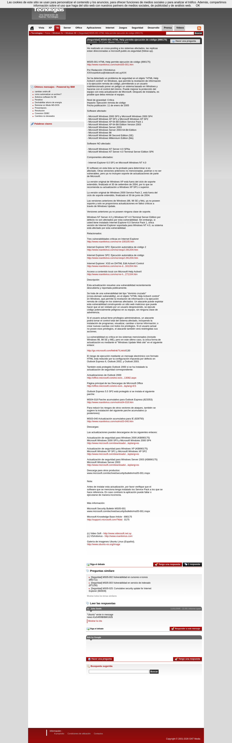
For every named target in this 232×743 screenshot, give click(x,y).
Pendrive (39, 100)
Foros (47, 33)
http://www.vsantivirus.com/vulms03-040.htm (110, 421)
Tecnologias (37, 33)
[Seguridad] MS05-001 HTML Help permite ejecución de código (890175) (110, 33)
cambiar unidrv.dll (42, 91)
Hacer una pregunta (184, 41)
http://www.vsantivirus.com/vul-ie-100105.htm (110, 241)
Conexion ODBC (42, 113)
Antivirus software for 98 (45, 97)
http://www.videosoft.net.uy (117, 533)
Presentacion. (41, 108)
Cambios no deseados (45, 116)
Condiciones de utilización (78, 733)
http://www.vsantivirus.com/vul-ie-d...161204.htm (112, 266)
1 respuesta (192, 564)
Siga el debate (96, 564)
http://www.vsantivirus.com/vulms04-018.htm (110, 402)
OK (198, 5)
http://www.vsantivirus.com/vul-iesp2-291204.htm (112, 249)
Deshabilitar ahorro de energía (48, 102)
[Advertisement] (57, 60)
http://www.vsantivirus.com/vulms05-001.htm (110, 64)
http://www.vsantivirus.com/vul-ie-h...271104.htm (112, 274)
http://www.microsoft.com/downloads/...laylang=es (113, 443)
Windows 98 (70, 33)
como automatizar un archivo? (48, 94)
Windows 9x (57, 33)
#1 (88, 609)
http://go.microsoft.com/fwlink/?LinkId (106, 350)
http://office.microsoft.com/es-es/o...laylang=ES (111, 386)
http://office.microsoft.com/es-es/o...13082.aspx (111, 377)
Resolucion (40, 110)
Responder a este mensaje (185, 628)
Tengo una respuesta (167, 564)
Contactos (98, 733)
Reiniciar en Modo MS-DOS (47, 105)
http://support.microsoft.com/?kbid (104, 519)
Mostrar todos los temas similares (102, 596)
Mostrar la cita (95, 621)
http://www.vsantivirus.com (118, 536)
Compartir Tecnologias (49, 10)
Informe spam (122, 42)
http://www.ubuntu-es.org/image (103, 544)
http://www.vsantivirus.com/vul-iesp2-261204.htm (112, 258)
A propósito (59, 733)
